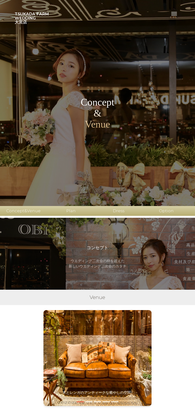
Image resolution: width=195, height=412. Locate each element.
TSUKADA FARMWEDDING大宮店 (32, 18)
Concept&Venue (23, 210)
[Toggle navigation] (174, 14)
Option (166, 210)
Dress (118, 210)
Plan (71, 210)
